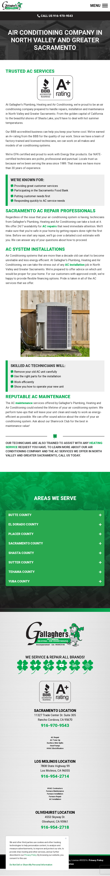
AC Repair (55, 737)
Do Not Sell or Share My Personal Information (31, 865)
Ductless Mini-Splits (55, 743)
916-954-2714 (55, 776)
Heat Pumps (55, 746)
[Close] (65, 838)
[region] (37, 853)
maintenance (24, 403)
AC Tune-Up (55, 740)
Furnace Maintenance (55, 791)
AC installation (75, 264)
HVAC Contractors (55, 788)
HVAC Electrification (55, 748)
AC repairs (49, 226)
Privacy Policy (30, 855)
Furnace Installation (55, 794)
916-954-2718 (55, 827)
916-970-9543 (55, 725)
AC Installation (55, 799)
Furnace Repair (55, 797)
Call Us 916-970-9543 (55, 16)
